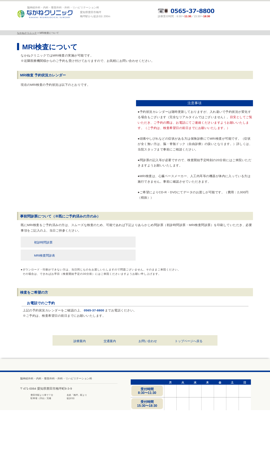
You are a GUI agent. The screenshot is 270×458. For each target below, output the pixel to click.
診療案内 (151, 26)
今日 (48, 99)
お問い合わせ (147, 371)
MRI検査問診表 (44, 285)
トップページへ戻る (188, 371)
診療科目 (84, 26)
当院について (50, 26)
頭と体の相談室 (185, 26)
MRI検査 (118, 26)
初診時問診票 (43, 272)
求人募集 (218, 26)
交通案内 (110, 371)
